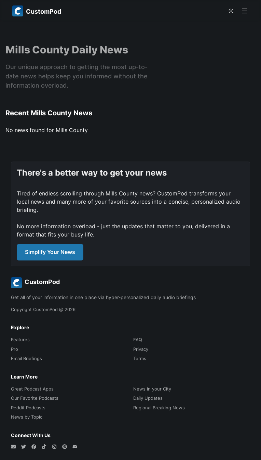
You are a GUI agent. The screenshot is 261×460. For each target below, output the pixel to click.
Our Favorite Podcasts (34, 398)
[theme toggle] (230, 10)
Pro (14, 349)
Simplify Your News (50, 251)
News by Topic (26, 417)
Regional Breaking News (159, 407)
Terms (139, 358)
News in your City (152, 389)
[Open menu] (244, 10)
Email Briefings (26, 358)
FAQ (137, 339)
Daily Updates (148, 398)
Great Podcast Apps (32, 389)
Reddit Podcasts (28, 407)
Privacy (140, 349)
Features (20, 339)
